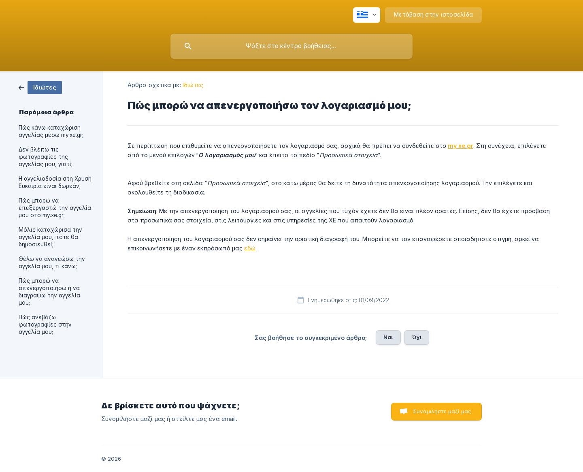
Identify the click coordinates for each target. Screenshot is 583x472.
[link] (40, 87)
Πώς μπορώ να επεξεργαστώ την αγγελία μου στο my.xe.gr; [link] (55, 207)
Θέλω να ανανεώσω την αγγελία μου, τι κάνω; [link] (52, 262)
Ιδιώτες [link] (193, 84)
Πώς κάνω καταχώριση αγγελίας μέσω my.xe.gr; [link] (51, 131)
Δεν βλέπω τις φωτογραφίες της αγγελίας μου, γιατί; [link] (45, 156)
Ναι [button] (388, 337)
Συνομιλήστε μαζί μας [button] (442, 411)
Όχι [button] (416, 337)
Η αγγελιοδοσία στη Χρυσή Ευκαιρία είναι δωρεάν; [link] (55, 182)
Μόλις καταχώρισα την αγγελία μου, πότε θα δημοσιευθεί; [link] (50, 237)
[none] (366, 15)
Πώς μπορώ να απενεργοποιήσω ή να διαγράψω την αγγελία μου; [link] (49, 292)
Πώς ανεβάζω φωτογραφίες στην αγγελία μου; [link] (45, 324)
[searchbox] (291, 46)
